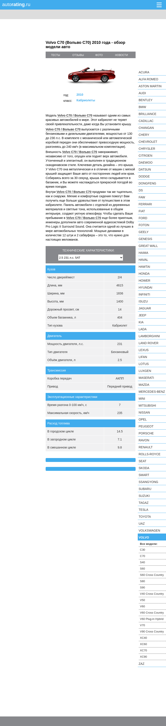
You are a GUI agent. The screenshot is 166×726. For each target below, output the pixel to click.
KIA (141, 322)
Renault (146, 447)
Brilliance (147, 114)
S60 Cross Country (152, 575)
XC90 (143, 656)
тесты (55, 55)
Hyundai (145, 287)
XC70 (143, 650)
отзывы (78, 55)
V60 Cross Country (152, 612)
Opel (143, 419)
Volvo (144, 537)
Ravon (144, 440)
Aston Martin (150, 86)
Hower (144, 280)
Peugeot (146, 426)
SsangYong (148, 482)
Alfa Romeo (148, 79)
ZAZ (141, 663)
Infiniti (144, 294)
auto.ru (16, 4)
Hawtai (144, 266)
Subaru (145, 489)
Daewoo (146, 162)
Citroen (145, 155)
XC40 (143, 637)
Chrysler (147, 148)
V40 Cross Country (152, 593)
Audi (142, 93)
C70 (142, 556)
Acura (144, 72)
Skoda (144, 468)
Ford (143, 218)
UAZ (142, 523)
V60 (142, 606)
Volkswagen (149, 530)
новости (121, 55)
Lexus (144, 350)
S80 (142, 581)
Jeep (142, 315)
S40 (142, 562)
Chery (144, 134)
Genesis (145, 239)
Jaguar (145, 308)
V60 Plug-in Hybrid (151, 619)
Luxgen (145, 371)
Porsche (146, 433)
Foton (144, 225)
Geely (144, 232)
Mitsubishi (147, 405)
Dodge (144, 176)
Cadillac (146, 121)
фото (99, 55)
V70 (142, 625)
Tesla (143, 509)
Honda (144, 273)
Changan (146, 128)
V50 (142, 600)
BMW (142, 107)
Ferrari (145, 204)
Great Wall (148, 246)
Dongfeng (147, 183)
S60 (142, 568)
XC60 (143, 644)
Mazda (144, 384)
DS (141, 190)
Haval (143, 259)
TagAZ (144, 502)
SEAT (142, 461)
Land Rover (148, 343)
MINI (142, 398)
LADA (143, 329)
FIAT (142, 211)
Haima (143, 253)
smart (144, 475)
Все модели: (149, 543)
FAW (142, 197)
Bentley (146, 100)
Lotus (144, 364)
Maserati (146, 377)
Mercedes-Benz (152, 391)
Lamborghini (149, 336)
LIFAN (143, 357)
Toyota (145, 516)
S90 (142, 587)
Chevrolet (148, 141)
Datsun (145, 169)
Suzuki (144, 496)
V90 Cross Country (152, 631)
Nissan (144, 412)
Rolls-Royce (149, 454)
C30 (142, 549)
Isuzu (143, 301)
